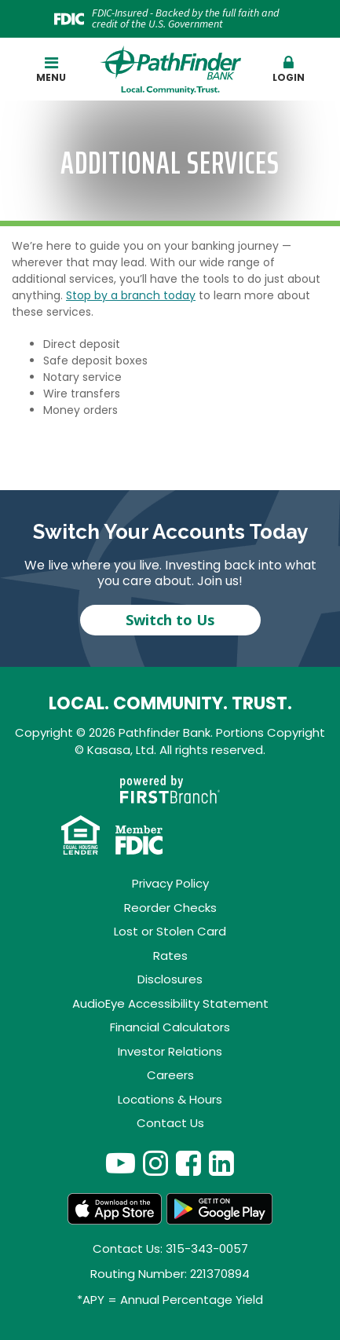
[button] (288, 70)
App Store (115, 1209)
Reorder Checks (170, 907)
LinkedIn (221, 1162)
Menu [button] (51, 69)
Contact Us (170, 1123)
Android (219, 1209)
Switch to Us (170, 619)
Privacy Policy (170, 883)
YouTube (120, 1162)
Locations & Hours (170, 1099)
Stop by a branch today (131, 295)
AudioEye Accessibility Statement (170, 1003)
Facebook (188, 1162)
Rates (170, 955)
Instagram (155, 1162)
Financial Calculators (170, 1027)
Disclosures (170, 979)
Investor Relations (170, 1051)
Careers (170, 1075)
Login (288, 69)
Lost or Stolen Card (170, 931)
